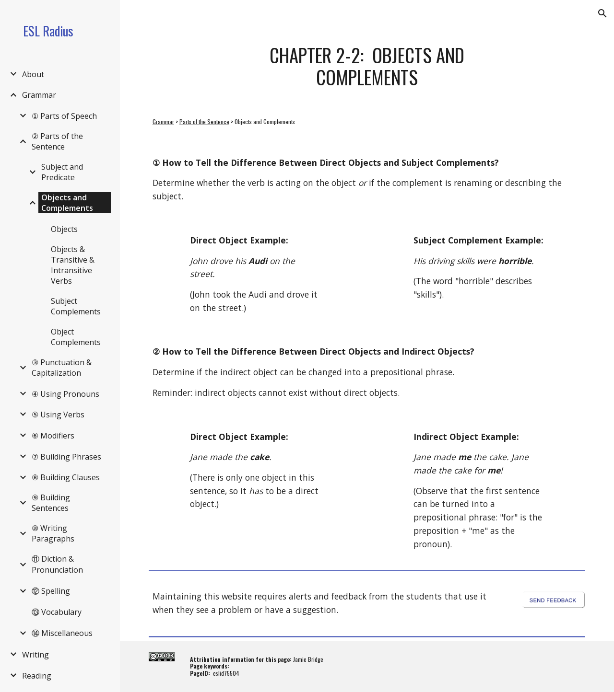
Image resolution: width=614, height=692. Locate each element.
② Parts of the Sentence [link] (57, 141)
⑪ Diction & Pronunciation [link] (57, 564)
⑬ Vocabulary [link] (57, 612)
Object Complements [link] (76, 336)
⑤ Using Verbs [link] (58, 414)
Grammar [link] (39, 95)
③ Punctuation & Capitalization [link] (62, 367)
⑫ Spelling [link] (51, 591)
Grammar (163, 121)
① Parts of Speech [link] (64, 116)
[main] (366, 66)
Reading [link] (36, 675)
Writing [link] (35, 654)
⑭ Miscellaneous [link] (62, 633)
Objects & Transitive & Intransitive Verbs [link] (72, 265)
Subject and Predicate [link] (62, 172)
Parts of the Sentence (204, 121)
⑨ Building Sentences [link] (51, 502)
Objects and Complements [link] (67, 202)
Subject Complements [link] (76, 306)
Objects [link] (64, 229)
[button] (602, 13)
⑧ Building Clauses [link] (66, 477)
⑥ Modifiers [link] (53, 435)
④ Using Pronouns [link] (65, 394)
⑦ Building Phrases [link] (66, 456)
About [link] (33, 74)
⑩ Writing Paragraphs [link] (53, 533)
